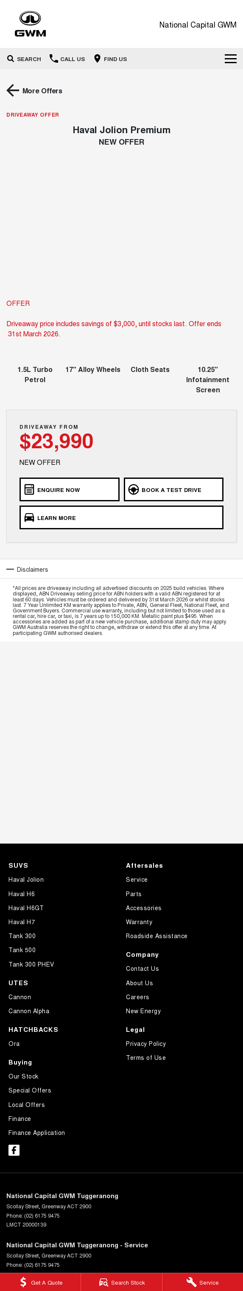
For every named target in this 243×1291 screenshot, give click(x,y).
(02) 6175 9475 (42, 1215)
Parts (134, 893)
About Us (139, 982)
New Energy (143, 1010)
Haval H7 (21, 921)
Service (137, 879)
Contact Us (142, 968)
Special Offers (29, 1090)
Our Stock (23, 1076)
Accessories (144, 907)
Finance (19, 1118)
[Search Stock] (121, 1282)
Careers (138, 996)
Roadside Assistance (157, 935)
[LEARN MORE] (121, 517)
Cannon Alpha (28, 1010)
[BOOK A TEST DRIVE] (174, 489)
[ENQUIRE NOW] (70, 489)
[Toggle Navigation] (231, 58)
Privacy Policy (146, 1043)
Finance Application (36, 1132)
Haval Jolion (26, 879)
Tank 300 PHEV (31, 964)
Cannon (19, 996)
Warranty (139, 921)
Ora (14, 1043)
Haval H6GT (26, 907)
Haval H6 (21, 893)
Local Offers (26, 1104)
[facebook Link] (14, 1150)
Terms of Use (146, 1057)
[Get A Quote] (40, 1282)
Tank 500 (22, 949)
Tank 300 (22, 935)
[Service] (202, 1282)
